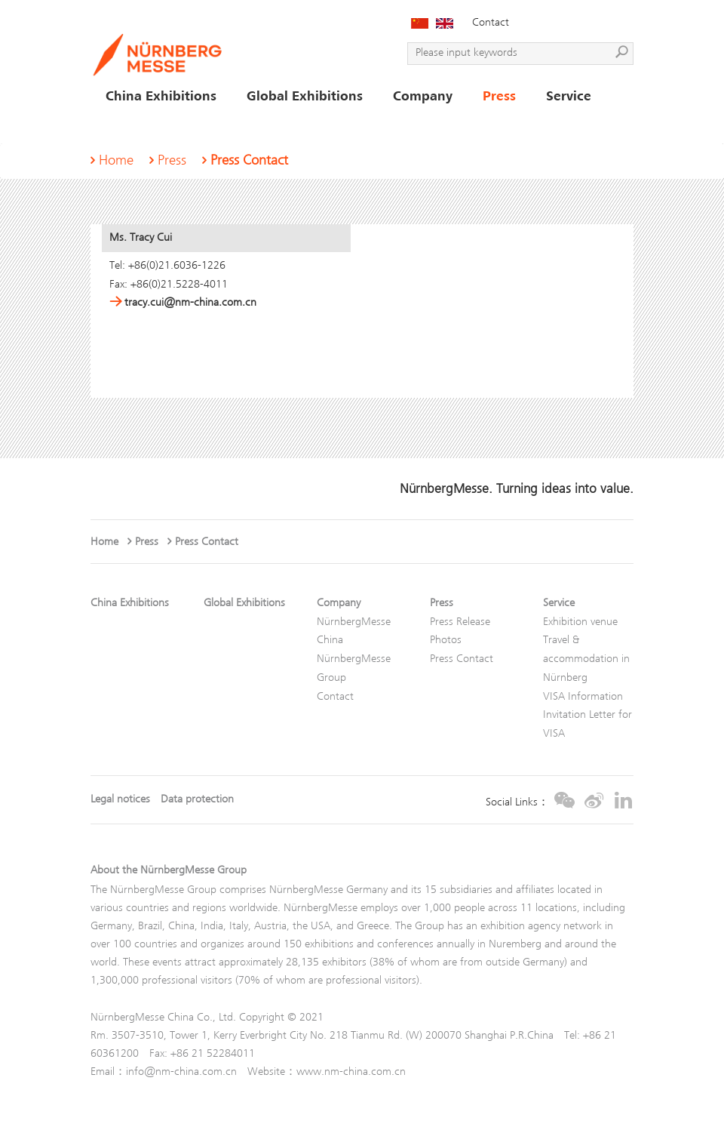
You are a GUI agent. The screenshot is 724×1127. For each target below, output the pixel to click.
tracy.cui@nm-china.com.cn (182, 303)
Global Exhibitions (244, 603)
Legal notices (120, 799)
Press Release (460, 622)
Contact (490, 23)
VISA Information (583, 697)
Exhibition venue (580, 622)
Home (116, 161)
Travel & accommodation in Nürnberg (586, 659)
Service (559, 603)
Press (172, 161)
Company (338, 603)
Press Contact (249, 161)
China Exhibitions (129, 603)
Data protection (197, 799)
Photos (446, 640)
